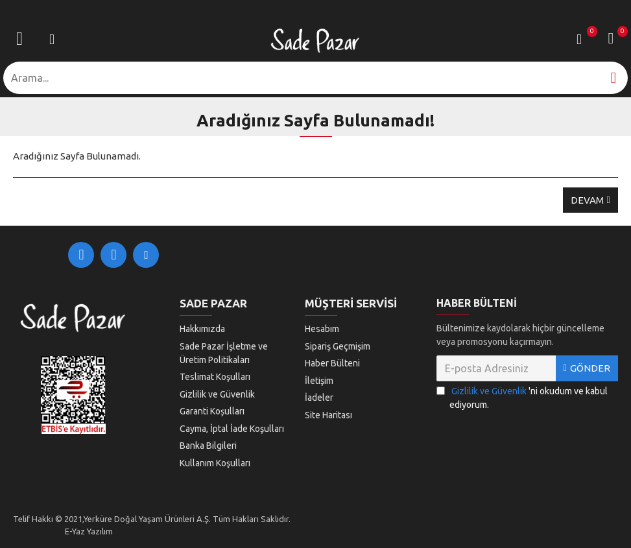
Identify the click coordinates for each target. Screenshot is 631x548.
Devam (587, 200)
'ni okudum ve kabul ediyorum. (522, 397)
